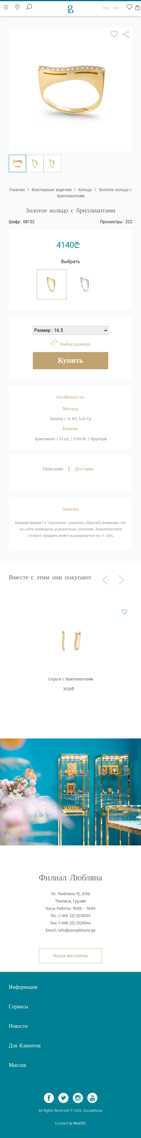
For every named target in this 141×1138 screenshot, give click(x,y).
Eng (106, 4)
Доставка (84, 469)
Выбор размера (75, 344)
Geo (116, 4)
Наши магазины (70, 955)
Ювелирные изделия (52, 189)
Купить (70, 360)
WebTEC (79, 1123)
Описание (53, 469)
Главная (17, 189)
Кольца (85, 189)
